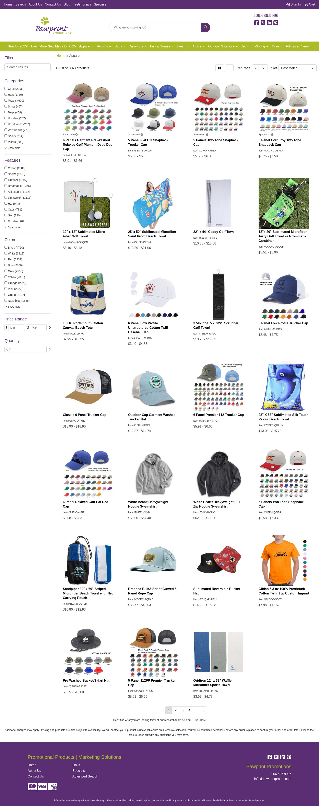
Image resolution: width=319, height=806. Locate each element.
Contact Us (53, 4)
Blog (67, 4)
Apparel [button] (84, 46)
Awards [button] (102, 46)
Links (76, 765)
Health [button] (181, 46)
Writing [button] (260, 46)
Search (20, 4)
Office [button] (197, 46)
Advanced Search (298, 46)
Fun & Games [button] (160, 46)
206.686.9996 (265, 15)
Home (8, 4)
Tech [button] (244, 46)
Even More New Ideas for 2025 (53, 46)
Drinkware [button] (136, 46)
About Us (35, 4)
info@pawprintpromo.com (272, 779)
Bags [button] (118, 46)
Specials (100, 4)
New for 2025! (18, 46)
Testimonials (82, 4)
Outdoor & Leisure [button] (221, 46)
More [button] (275, 46)
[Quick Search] (155, 27)
